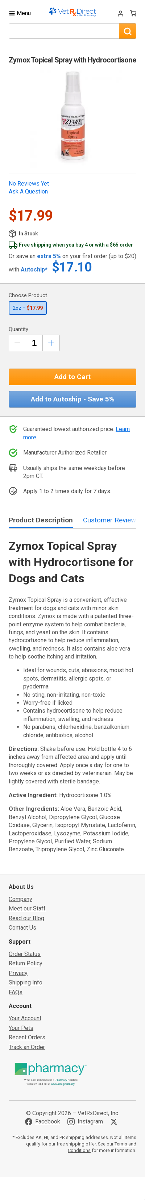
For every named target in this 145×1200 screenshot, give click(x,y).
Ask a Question (28, 191)
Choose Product (28, 295)
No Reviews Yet (29, 183)
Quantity (18, 329)
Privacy (18, 973)
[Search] (127, 31)
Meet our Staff (27, 908)
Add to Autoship (73, 399)
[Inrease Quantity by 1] (51, 343)
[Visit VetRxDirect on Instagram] (85, 1122)
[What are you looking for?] (64, 31)
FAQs (15, 992)
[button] (72, 119)
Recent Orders (27, 1037)
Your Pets (21, 1028)
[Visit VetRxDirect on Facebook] (42, 1122)
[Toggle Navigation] (20, 13)
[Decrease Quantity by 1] (17, 343)
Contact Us (22, 927)
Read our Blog (26, 918)
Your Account (25, 1018)
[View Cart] (133, 13)
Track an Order (27, 1047)
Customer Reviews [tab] (111, 520)
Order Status (25, 954)
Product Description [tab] (41, 520)
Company (20, 899)
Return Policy (25, 963)
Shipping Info (25, 982)
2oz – (28, 308)
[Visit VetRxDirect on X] (115, 1121)
